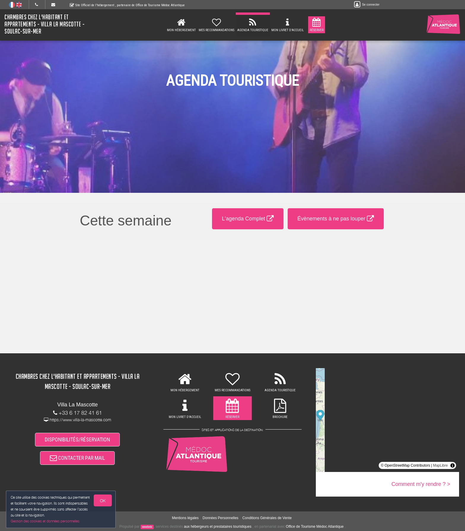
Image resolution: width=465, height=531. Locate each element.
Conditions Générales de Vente (267, 518)
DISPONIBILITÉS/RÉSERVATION (77, 439)
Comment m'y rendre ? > (420, 484)
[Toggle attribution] (452, 465)
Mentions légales (185, 518)
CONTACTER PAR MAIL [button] (77, 458)
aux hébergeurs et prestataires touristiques (217, 526)
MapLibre (440, 465)
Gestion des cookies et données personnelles (45, 521)
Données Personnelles (220, 518)
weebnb (147, 526)
